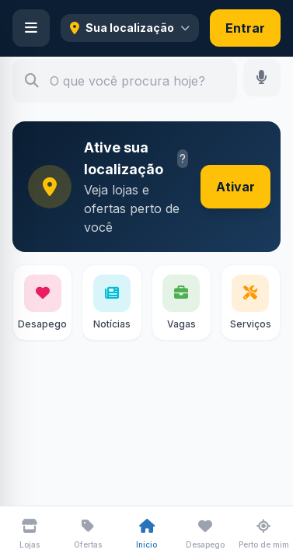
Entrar (245, 28)
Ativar (235, 186)
